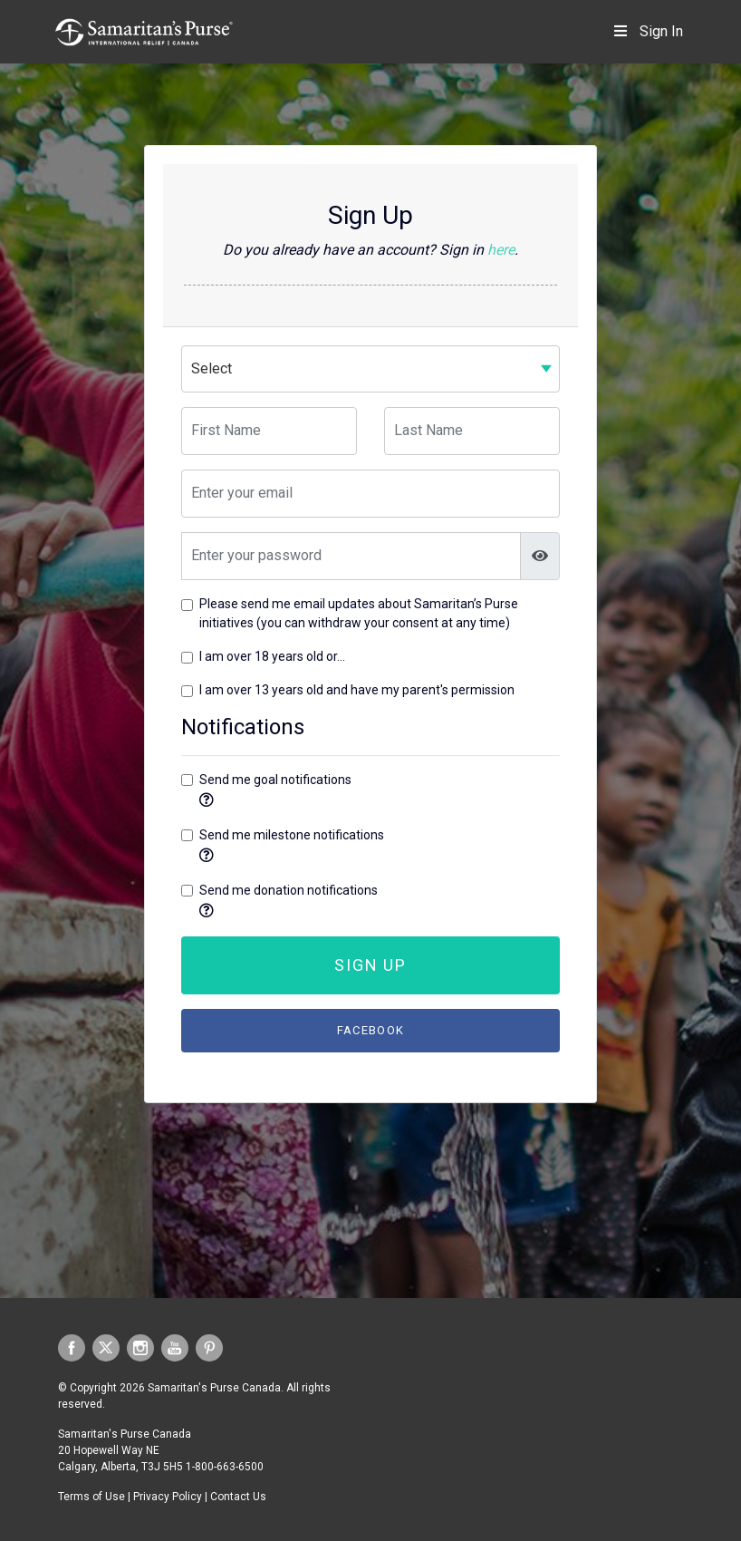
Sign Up (370, 964)
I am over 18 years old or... (272, 656)
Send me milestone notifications (291, 835)
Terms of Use (91, 1496)
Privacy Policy (167, 1496)
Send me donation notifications (288, 890)
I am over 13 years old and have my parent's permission (357, 690)
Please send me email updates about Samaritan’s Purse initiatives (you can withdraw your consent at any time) (358, 613)
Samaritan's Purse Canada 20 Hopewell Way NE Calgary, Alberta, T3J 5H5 (124, 1450)
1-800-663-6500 (225, 1466)
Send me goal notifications (275, 779)
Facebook (370, 1030)
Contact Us (238, 1496)
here (501, 249)
